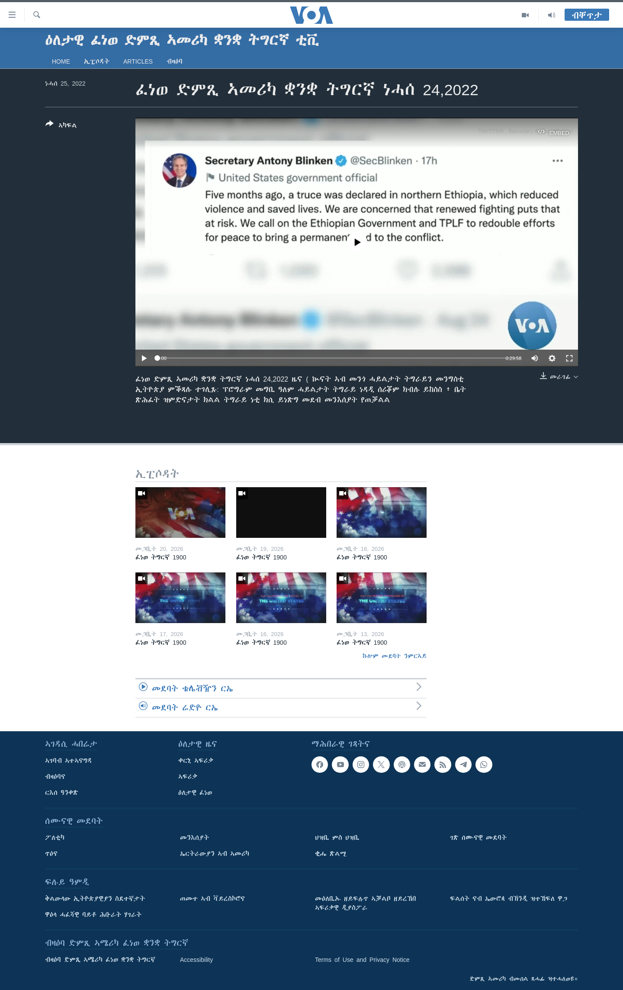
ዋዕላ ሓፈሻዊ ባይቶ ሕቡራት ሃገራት (93, 915)
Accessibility (196, 960)
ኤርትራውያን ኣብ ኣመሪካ (214, 854)
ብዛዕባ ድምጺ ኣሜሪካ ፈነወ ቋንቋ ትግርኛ (100, 960)
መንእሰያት (194, 838)
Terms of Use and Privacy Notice (362, 960)
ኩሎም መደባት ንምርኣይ (395, 655)
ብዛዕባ (175, 61)
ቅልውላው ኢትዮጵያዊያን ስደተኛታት (95, 899)
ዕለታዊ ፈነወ (195, 793)
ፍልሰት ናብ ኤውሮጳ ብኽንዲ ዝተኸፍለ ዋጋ (508, 899)
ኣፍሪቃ (187, 777)
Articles (138, 61)
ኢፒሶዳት (96, 61)
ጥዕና (51, 854)
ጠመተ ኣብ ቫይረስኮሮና (212, 899)
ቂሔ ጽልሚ (331, 854)
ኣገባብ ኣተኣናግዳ (68, 761)
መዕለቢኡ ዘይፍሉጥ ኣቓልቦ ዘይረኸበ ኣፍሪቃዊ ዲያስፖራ (365, 903)
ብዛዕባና (55, 777)
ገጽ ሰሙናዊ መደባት (478, 838)
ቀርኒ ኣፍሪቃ (195, 761)
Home (61, 61)
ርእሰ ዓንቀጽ (61, 793)
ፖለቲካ (54, 838)
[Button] (61, 126)
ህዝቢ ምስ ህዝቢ (337, 838)
